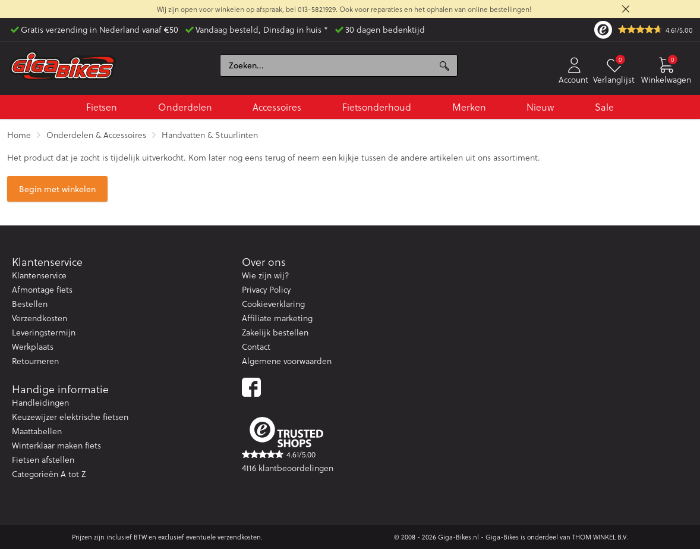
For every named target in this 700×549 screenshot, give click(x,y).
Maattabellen (37, 431)
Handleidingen (40, 402)
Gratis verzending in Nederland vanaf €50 (99, 29)
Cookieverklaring (273, 303)
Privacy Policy (266, 289)
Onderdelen (185, 107)
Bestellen (30, 303)
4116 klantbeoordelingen (287, 468)
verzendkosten (239, 537)
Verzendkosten (39, 318)
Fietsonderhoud (376, 107)
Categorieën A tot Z (49, 474)
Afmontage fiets (42, 289)
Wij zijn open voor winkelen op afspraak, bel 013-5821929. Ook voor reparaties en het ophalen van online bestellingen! (344, 9)
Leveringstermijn (43, 332)
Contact (256, 346)
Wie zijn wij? (265, 275)
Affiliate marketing (277, 318)
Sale (604, 107)
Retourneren (35, 361)
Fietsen (101, 107)
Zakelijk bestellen (275, 332)
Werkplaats (32, 346)
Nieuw (540, 107)
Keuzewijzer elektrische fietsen (70, 416)
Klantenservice (39, 275)
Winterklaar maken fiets (56, 445)
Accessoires (277, 107)
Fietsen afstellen (43, 459)
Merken (469, 107)
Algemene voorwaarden (287, 361)
